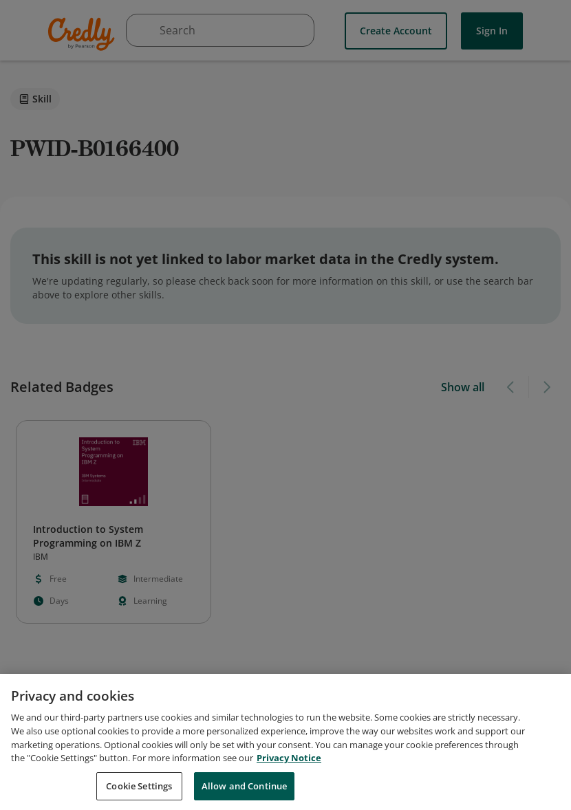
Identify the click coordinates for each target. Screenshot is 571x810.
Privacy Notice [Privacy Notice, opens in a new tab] (289, 765)
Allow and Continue (244, 793)
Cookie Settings (139, 793)
